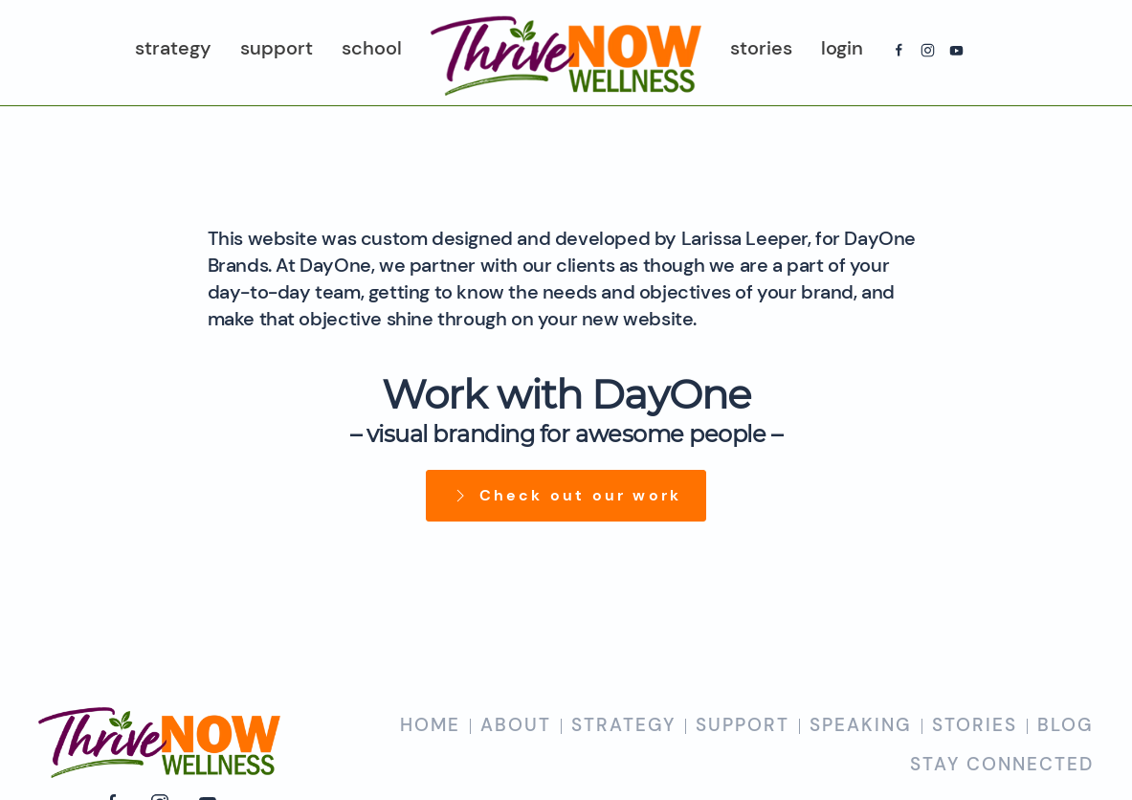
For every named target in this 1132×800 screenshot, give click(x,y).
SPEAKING (861, 725)
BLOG (1065, 725)
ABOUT (515, 725)
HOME (430, 725)
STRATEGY (623, 725)
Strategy (173, 47)
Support (276, 47)
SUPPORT (742, 725)
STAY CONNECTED (1002, 764)
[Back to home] (566, 53)
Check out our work (566, 495)
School (372, 47)
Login (842, 47)
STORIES (974, 725)
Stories (761, 47)
